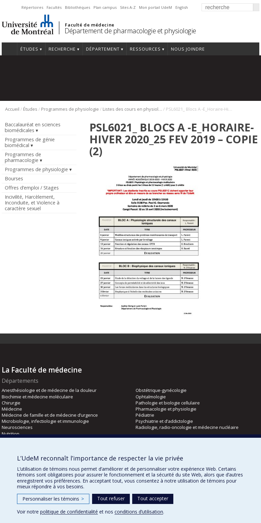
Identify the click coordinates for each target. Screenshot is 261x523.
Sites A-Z (128, 7)
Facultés (54, 7)
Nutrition (10, 434)
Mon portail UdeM (155, 7)
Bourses (14, 178)
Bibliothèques (77, 7)
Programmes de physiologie (70, 109)
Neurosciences (17, 427)
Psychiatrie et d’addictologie (164, 421)
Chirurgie (11, 403)
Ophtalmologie (151, 397)
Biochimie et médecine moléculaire (37, 397)
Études (29, 49)
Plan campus (105, 7)
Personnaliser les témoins (53, 498)
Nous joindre (188, 49)
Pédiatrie (145, 415)
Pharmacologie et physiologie (166, 409)
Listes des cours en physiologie (132, 109)
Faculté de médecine (89, 25)
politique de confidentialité (69, 511)
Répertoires (32, 7)
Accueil (9, 48)
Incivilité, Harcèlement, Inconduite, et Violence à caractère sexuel (32, 203)
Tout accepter (152, 498)
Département (103, 49)
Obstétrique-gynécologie (161, 390)
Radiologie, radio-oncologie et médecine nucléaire (187, 427)
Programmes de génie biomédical (30, 142)
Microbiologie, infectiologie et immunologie (45, 421)
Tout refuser (111, 498)
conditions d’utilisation (139, 511)
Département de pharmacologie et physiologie (130, 30)
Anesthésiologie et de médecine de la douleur (49, 390)
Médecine (12, 409)
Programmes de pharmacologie (23, 157)
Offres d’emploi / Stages (32, 187)
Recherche (62, 49)
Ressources (145, 49)
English (181, 7)
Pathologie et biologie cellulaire (168, 403)
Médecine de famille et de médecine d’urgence (50, 415)
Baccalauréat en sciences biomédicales (32, 127)
